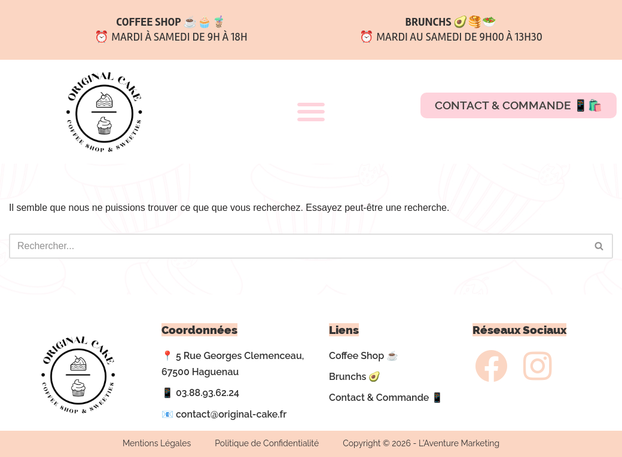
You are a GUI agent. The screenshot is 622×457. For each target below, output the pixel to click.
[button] (310, 111)
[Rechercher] (297, 246)
